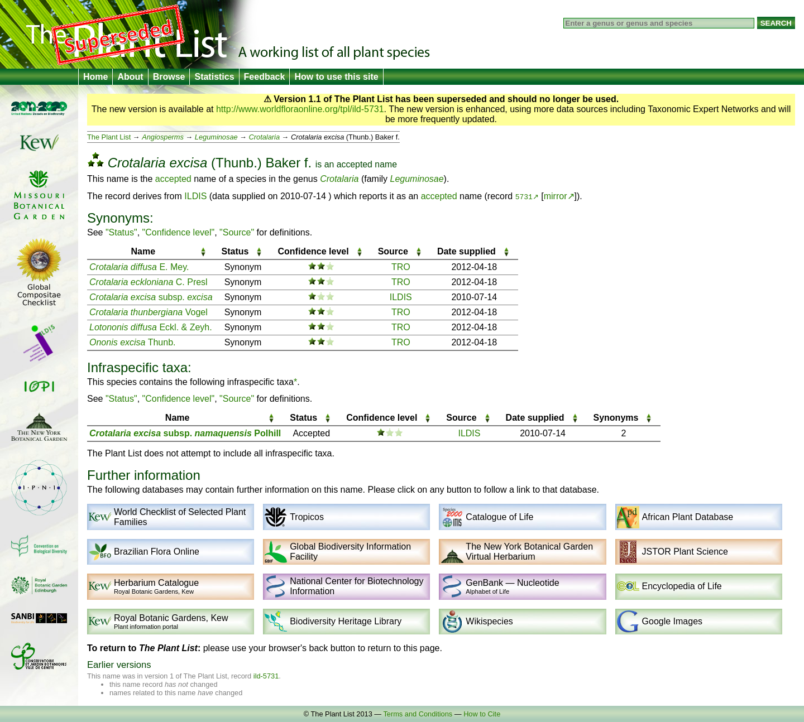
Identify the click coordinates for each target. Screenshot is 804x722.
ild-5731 (266, 676)
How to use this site (336, 76)
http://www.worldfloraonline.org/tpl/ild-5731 (300, 109)
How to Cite (481, 714)
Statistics (214, 76)
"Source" (236, 232)
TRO (400, 267)
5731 (524, 196)
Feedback (264, 76)
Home (95, 76)
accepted (354, 164)
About (130, 76)
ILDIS (195, 196)
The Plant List (109, 137)
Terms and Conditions (417, 714)
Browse (169, 76)
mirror (555, 196)
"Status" (121, 232)
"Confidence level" (178, 232)
